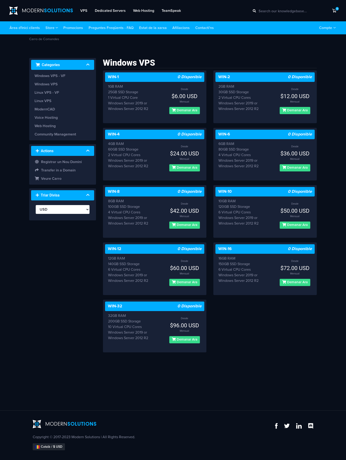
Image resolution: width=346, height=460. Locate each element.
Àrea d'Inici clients (25, 28)
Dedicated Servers (110, 11)
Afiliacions (181, 28)
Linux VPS (43, 101)
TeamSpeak (171, 11)
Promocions (73, 28)
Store (49, 28)
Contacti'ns (204, 28)
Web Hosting (143, 11)
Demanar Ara (184, 110)
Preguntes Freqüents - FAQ (111, 28)
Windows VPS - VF (50, 76)
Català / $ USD (48, 447)
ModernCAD (45, 109)
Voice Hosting (46, 117)
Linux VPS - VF (47, 92)
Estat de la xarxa (153, 28)
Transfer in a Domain (55, 170)
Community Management (55, 134)
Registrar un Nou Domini (58, 162)
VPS (83, 11)
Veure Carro (48, 178)
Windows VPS (46, 84)
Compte (325, 28)
